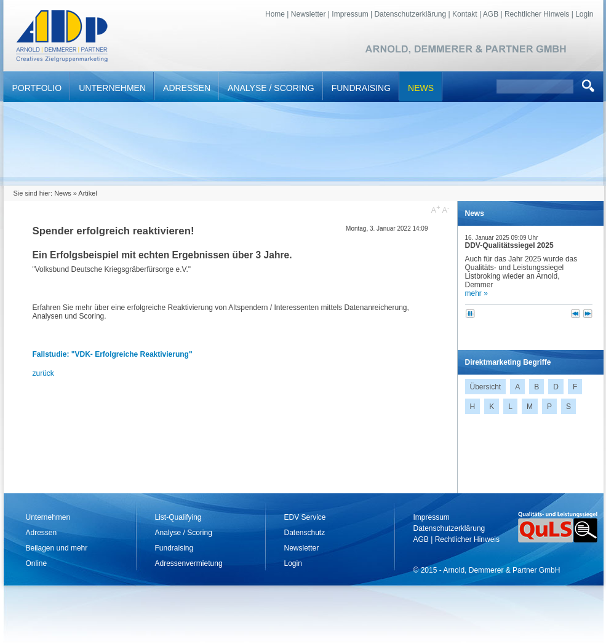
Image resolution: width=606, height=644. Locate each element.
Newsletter (308, 14)
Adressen (186, 88)
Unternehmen (112, 88)
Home (275, 14)
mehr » (476, 293)
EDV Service (305, 517)
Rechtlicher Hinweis (536, 14)
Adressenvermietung (189, 563)
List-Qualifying (178, 517)
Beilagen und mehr (57, 548)
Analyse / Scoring (271, 88)
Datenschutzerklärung (410, 14)
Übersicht (485, 387)
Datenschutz (304, 532)
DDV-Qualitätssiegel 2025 (509, 245)
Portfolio (37, 88)
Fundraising (361, 88)
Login (584, 14)
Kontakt (464, 14)
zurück (43, 373)
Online (36, 563)
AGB (490, 14)
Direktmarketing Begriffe (508, 362)
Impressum (350, 14)
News (421, 88)
